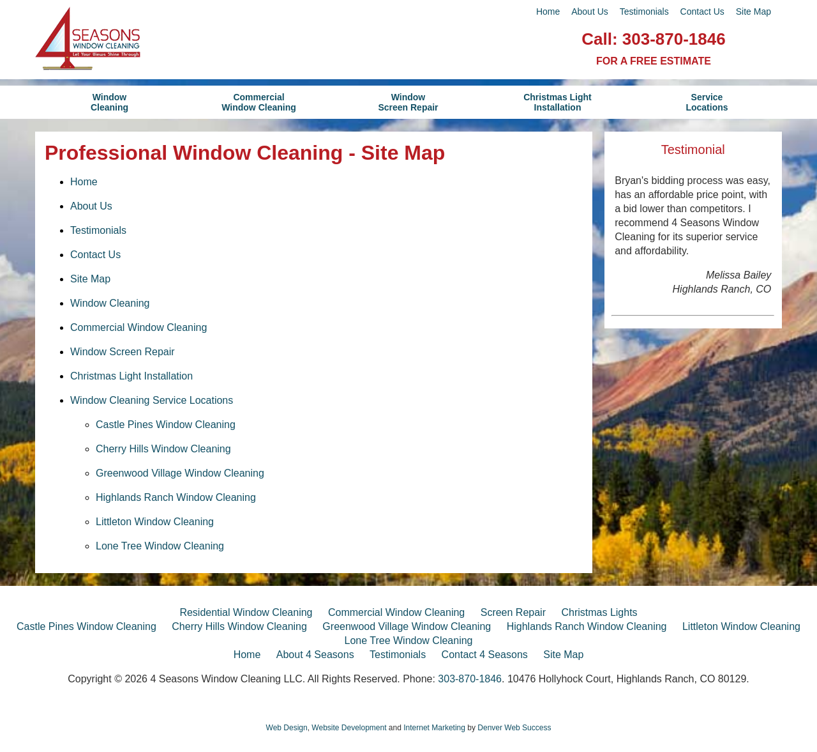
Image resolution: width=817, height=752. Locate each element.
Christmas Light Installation (131, 376)
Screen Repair (513, 612)
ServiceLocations (707, 102)
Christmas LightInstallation (557, 102)
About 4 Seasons (315, 654)
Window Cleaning (110, 303)
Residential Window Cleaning (245, 612)
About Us (589, 11)
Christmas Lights (599, 612)
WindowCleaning (109, 102)
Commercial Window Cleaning (138, 327)
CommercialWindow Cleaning (258, 102)
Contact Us (702, 11)
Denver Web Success (514, 727)
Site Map (753, 11)
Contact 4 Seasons (485, 654)
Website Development (348, 727)
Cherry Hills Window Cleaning (163, 448)
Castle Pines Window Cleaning (166, 424)
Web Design (287, 727)
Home (548, 11)
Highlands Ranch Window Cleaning (176, 497)
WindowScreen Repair (408, 102)
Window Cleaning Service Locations (151, 400)
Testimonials (644, 11)
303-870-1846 (674, 39)
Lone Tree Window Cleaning (160, 546)
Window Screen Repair (122, 351)
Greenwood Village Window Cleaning (180, 473)
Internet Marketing (434, 727)
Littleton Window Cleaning (155, 521)
